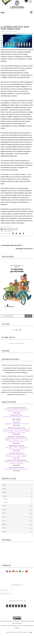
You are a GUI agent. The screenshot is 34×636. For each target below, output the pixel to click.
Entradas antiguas (24, 249)
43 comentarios (6, 227)
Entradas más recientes (12, 245)
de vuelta (16, 422)
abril (5, 502)
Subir (30, 632)
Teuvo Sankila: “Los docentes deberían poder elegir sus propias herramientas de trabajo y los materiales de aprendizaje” (16, 431)
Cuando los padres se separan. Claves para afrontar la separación (16, 462)
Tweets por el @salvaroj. (17, 343)
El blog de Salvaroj (6, 621)
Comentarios (6, 593)
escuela (10, 231)
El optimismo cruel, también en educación (16, 424)
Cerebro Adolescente (16, 453)
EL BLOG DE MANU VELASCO (16, 408)
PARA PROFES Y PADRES (16, 446)
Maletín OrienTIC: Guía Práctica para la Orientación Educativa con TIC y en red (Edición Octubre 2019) (16, 440)
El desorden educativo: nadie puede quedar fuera (15, 27)
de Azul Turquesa (21, 632)
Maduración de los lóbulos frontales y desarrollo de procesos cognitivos (16, 455)
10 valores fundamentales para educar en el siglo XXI (17, 376)
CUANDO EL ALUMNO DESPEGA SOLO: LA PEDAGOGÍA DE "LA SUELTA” (16, 410)
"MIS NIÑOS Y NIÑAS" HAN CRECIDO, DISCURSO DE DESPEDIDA (16, 448)
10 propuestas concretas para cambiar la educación (17, 387)
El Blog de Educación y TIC (16, 428)
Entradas (4, 590)
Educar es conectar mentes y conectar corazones (17, 365)
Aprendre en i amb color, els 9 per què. (16, 469)
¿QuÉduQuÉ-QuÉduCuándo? (16, 437)
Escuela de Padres (16, 415)
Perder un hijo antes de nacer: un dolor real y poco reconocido (16, 417)
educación (6, 229)
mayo (5, 499)
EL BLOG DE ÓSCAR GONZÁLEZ (16, 460)
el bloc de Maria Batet (16, 467)
